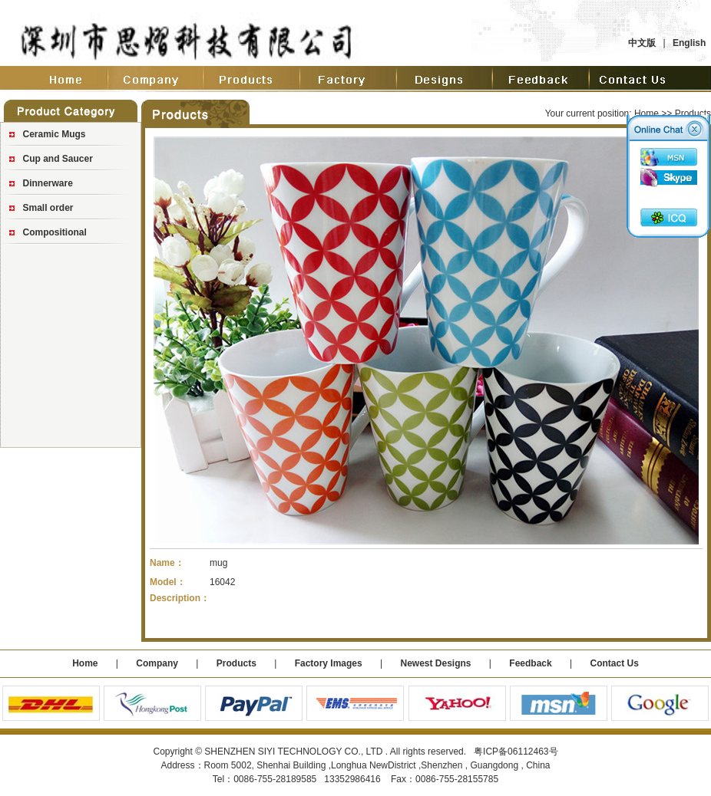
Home (646, 113)
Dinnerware (48, 183)
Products (236, 663)
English (689, 43)
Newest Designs (436, 663)
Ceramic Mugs (54, 134)
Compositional (55, 232)
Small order (48, 207)
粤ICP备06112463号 (515, 751)
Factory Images (328, 663)
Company (156, 663)
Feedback (530, 663)
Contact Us (614, 663)
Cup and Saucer (58, 158)
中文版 (642, 43)
